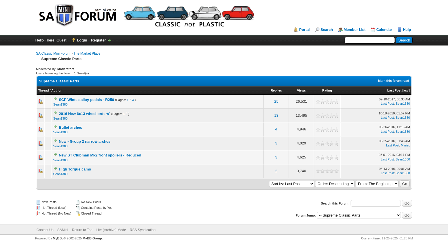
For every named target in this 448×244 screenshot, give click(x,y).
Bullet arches (70, 127)
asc (406, 90)
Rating (327, 90)
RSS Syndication (142, 230)
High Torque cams (75, 169)
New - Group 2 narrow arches (85, 141)
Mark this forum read (393, 80)
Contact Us (45, 230)
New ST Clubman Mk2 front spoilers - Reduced (100, 155)
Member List (355, 29)
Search (327, 29)
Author (56, 90)
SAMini (62, 230)
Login (82, 40)
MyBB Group (92, 238)
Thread (43, 90)
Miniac (405, 145)
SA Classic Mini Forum (53, 53)
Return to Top (82, 230)
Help (407, 29)
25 (276, 101)
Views (301, 90)
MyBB (57, 238)
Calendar (384, 29)
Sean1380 (60, 104)
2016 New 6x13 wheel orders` (84, 114)
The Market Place (86, 53)
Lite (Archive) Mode (111, 230)
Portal (304, 29)
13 (276, 115)
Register (98, 40)
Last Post (394, 90)
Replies (276, 90)
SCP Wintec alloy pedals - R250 (86, 100)
